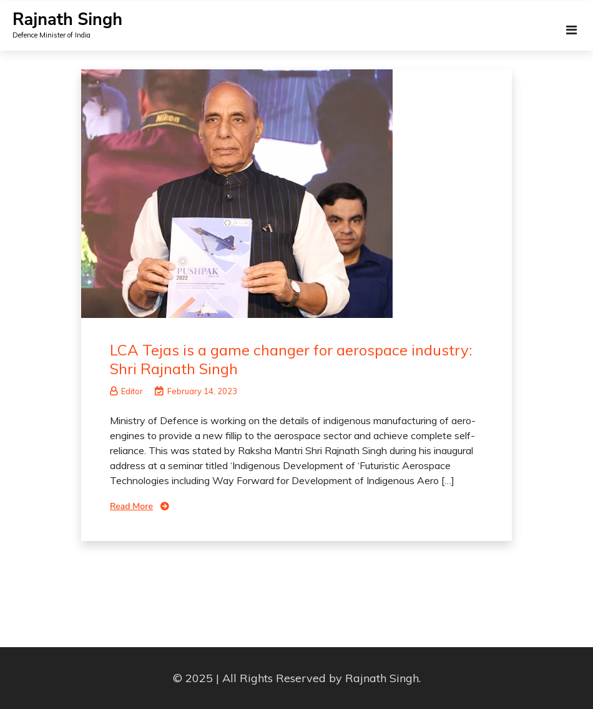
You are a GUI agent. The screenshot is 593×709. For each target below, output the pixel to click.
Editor (126, 391)
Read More (131, 506)
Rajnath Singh (67, 19)
